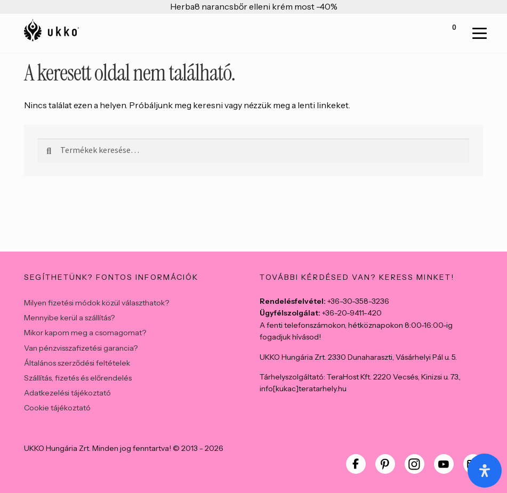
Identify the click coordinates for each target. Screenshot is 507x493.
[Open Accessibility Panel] (485, 471)
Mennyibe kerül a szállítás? (69, 317)
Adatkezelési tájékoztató (67, 393)
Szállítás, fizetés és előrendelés (78, 378)
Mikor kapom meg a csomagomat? (85, 332)
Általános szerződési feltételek (77, 363)
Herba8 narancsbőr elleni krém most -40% (253, 6)
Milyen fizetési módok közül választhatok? (96, 303)
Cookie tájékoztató (57, 408)
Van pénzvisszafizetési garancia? (81, 348)
